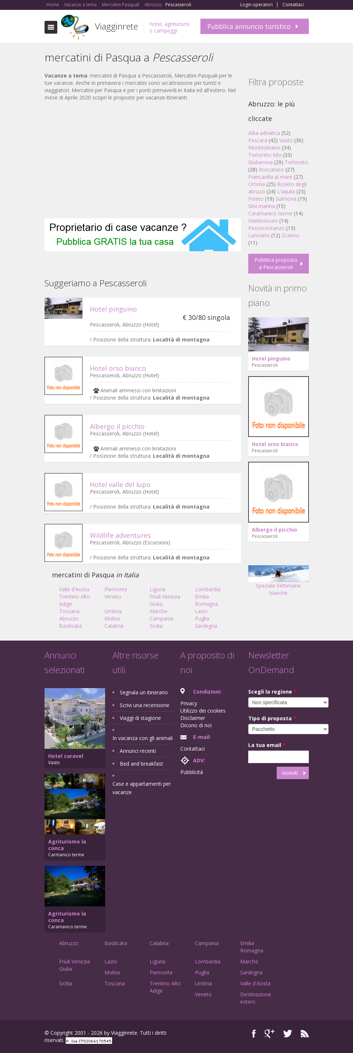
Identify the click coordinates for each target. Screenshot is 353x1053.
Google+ (270, 1033)
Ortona (256, 184)
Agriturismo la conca (67, 845)
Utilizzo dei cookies (203, 710)
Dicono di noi (196, 725)
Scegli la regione (272, 691)
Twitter (287, 1033)
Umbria (113, 611)
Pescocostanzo (266, 227)
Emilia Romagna (206, 600)
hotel (156, 23)
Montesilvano (264, 147)
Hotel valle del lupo (120, 484)
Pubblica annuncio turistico (249, 26)
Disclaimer (192, 717)
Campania (161, 618)
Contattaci (293, 4)
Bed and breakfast (141, 763)
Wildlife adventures (120, 535)
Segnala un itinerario (144, 692)
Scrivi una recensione (144, 705)
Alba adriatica (264, 132)
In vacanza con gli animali (142, 738)
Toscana (69, 611)
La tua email (266, 744)
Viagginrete (116, 26)
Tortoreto (296, 162)
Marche (159, 611)
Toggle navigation (51, 27)
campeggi (165, 30)
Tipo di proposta (272, 718)
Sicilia (156, 625)
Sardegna (206, 625)
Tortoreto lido (264, 154)
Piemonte (115, 589)
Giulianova (260, 162)
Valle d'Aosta (74, 589)
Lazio (201, 611)
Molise (112, 618)
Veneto (112, 596)
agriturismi (177, 23)
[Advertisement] (143, 160)
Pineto (256, 198)
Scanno (290, 235)
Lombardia (207, 589)
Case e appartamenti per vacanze (141, 788)
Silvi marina (261, 206)
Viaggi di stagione (140, 717)
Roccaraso (271, 169)
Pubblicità (191, 772)
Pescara (257, 140)
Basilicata (70, 625)
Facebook (254, 1033)
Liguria (157, 589)
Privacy (188, 703)
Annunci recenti (138, 750)
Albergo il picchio (117, 426)
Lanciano (259, 235)
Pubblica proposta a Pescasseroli (275, 263)
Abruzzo (68, 618)
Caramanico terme (270, 213)
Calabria (113, 625)
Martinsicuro (263, 220)
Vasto (286, 140)
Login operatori (256, 4)
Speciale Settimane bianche (278, 583)
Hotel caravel (65, 755)
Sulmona (286, 198)
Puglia (202, 618)
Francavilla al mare (270, 176)
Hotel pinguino (113, 309)
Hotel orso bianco (118, 368)
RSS (305, 1033)
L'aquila (286, 191)
